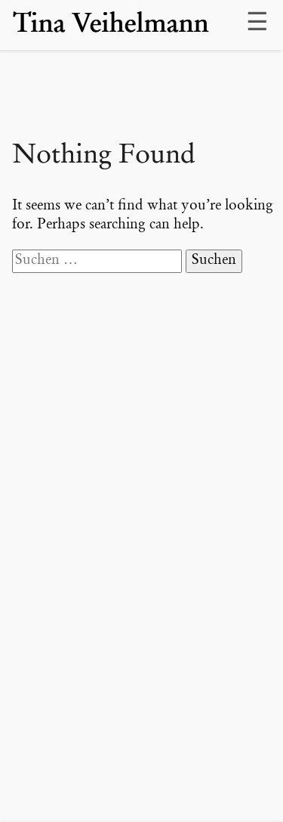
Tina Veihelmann (110, 25)
